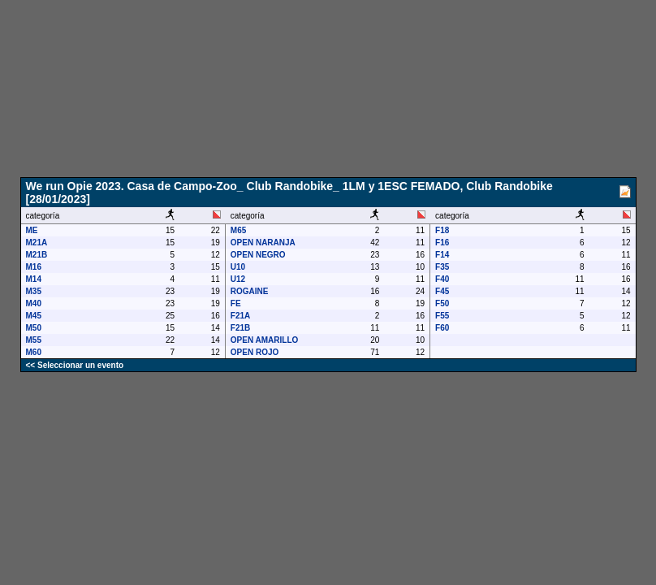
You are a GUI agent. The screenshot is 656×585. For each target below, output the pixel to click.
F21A (240, 315)
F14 (442, 254)
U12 (238, 279)
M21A (37, 242)
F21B (240, 327)
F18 (442, 230)
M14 (33, 279)
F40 (442, 279)
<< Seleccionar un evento (75, 365)
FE (236, 303)
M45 (33, 315)
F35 (442, 266)
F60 (442, 327)
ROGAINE (250, 291)
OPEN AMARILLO (265, 340)
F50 (442, 303)
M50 (33, 327)
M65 (238, 230)
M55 (33, 340)
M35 (33, 291)
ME (32, 230)
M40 (33, 303)
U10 (238, 266)
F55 (442, 315)
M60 (33, 352)
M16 (33, 266)
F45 (442, 291)
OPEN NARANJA (263, 242)
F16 (442, 242)
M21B (37, 254)
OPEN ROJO (254, 352)
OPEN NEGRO (258, 254)
